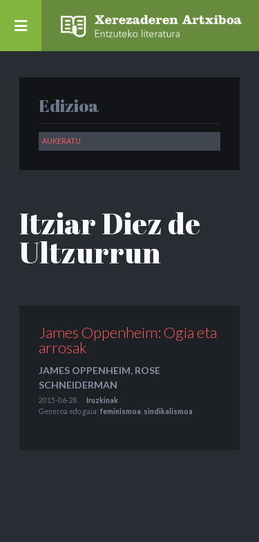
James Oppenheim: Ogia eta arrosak (128, 340)
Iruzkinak (102, 400)
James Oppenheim (85, 370)
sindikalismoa (168, 411)
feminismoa (120, 411)
